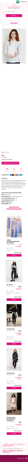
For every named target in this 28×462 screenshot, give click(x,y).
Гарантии (21, 171)
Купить (14, 255)
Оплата (14, 171)
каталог (14, 15)
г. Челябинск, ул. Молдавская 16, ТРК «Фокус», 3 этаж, (14, 445)
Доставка (7, 171)
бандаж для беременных (9, 450)
